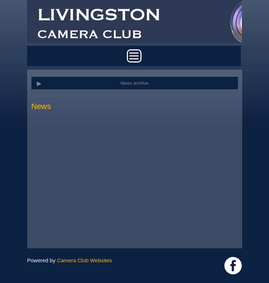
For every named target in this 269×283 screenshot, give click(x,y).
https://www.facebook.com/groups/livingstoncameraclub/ (233, 265)
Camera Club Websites (84, 260)
